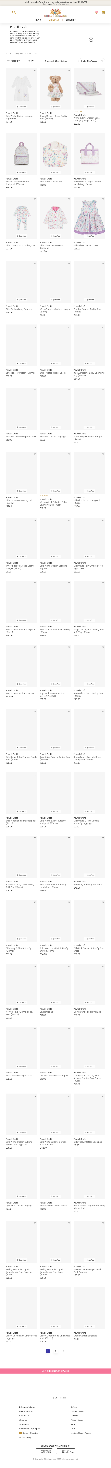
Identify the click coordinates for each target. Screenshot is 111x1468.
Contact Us (24, 1415)
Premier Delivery (77, 1411)
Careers (74, 1415)
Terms (73, 1424)
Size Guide (23, 1424)
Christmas (54, 20)
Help (73, 1428)
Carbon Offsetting (28, 1433)
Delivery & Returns (27, 1407)
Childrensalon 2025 (52, 1459)
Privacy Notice (77, 1420)
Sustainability (25, 1437)
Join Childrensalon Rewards (55, 1371)
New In (38, 20)
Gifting (74, 1407)
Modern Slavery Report (81, 1433)
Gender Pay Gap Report (29, 1428)
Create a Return (26, 1411)
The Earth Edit (55, 1397)
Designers (71, 20)
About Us (23, 1420)
